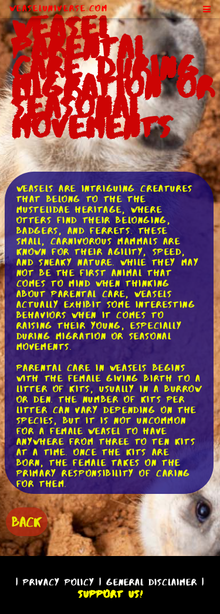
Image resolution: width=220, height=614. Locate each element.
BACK (27, 521)
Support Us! (110, 594)
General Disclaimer (151, 582)
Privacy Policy (58, 582)
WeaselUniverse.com (58, 8)
